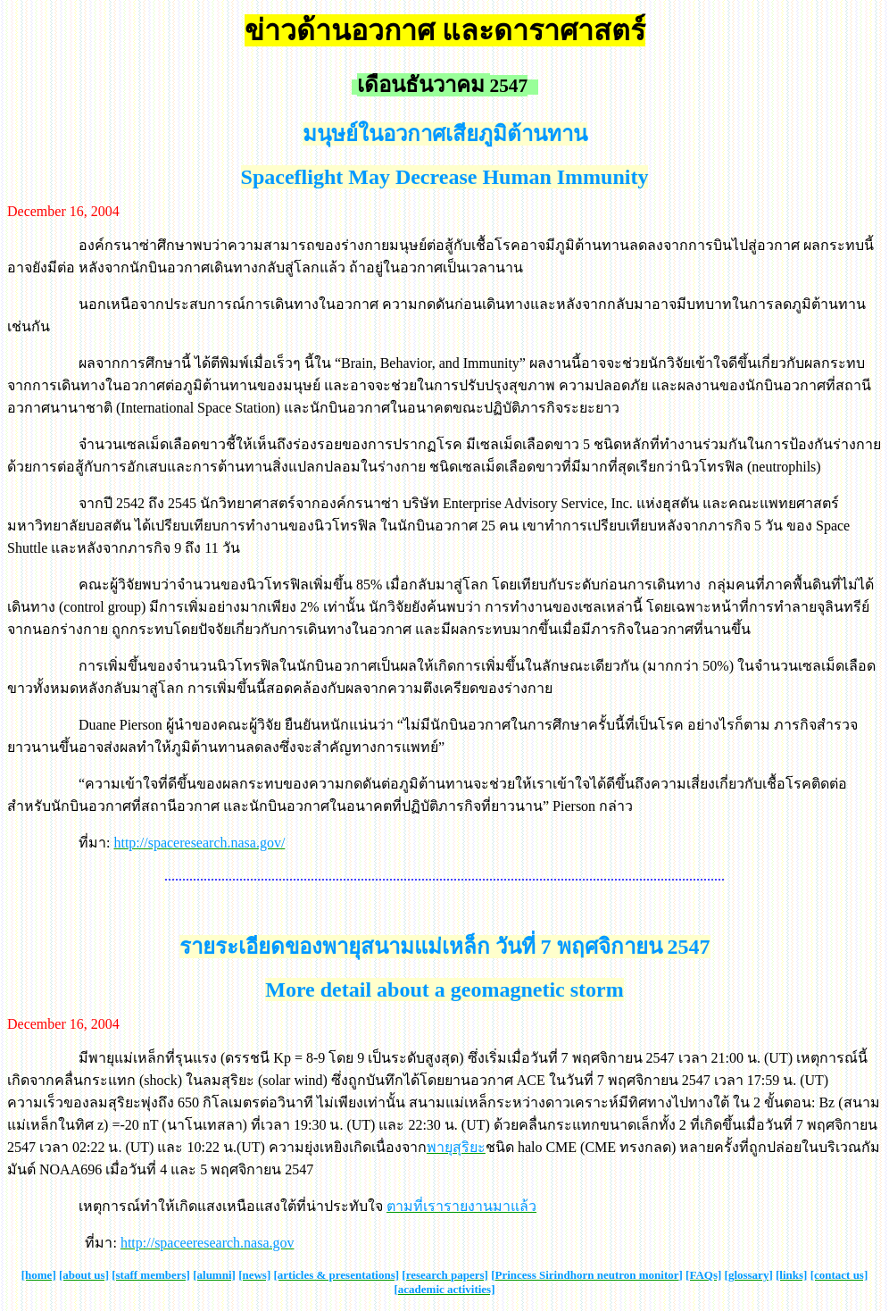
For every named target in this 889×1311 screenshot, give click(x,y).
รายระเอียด (232, 946)
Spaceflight (292, 176)
